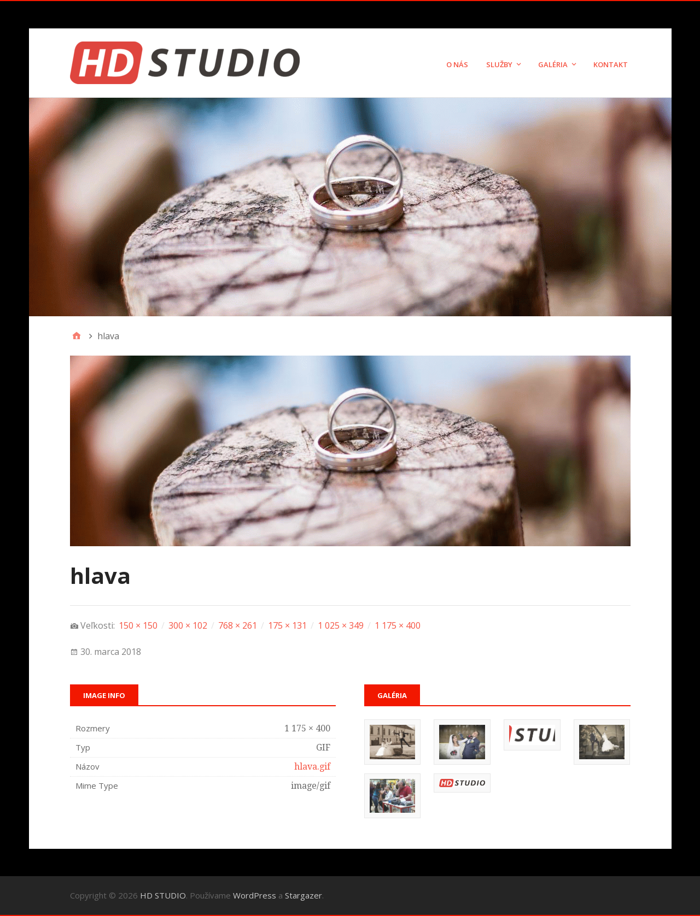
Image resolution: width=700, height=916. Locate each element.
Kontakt (610, 64)
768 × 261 (237, 625)
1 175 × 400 (398, 625)
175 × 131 (287, 625)
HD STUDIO (163, 895)
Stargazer (303, 895)
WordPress (254, 895)
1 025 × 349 (341, 625)
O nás (457, 64)
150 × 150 (138, 625)
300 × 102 (187, 625)
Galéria (553, 64)
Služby (499, 64)
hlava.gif (312, 766)
